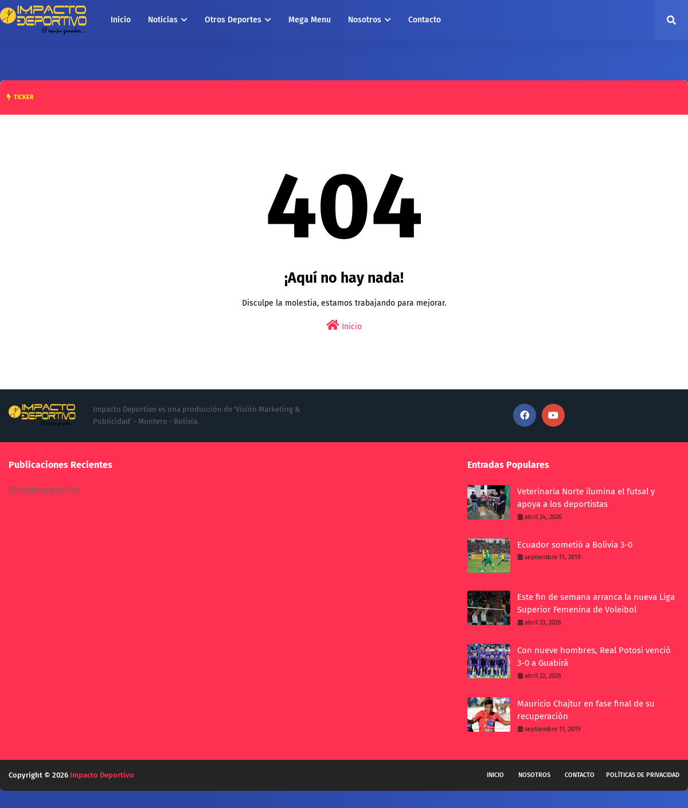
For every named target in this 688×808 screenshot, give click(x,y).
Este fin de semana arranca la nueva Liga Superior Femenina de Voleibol (596, 603)
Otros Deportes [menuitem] (233, 20)
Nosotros (534, 775)
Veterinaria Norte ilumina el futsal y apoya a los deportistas (586, 498)
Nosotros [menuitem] (364, 20)
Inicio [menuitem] (121, 20)
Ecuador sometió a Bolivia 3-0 (574, 545)
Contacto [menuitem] (424, 20)
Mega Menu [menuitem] (309, 20)
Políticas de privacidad (642, 775)
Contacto (580, 775)
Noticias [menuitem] (163, 20)
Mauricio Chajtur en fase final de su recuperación (586, 710)
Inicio (344, 325)
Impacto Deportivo (102, 775)
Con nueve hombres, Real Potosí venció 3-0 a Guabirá (594, 657)
